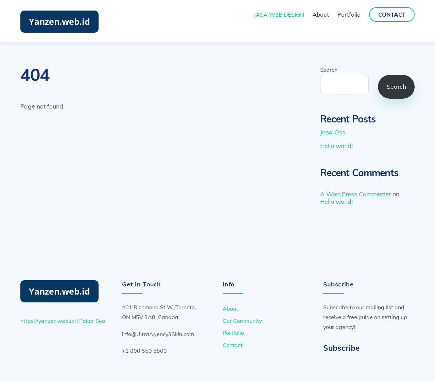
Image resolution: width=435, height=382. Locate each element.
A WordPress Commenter (355, 194)
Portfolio (349, 14)
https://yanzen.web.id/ (48, 320)
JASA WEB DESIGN (279, 14)
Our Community (242, 320)
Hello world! (336, 145)
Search (328, 69)
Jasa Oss (332, 132)
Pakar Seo (92, 320)
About (321, 14)
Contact (391, 14)
